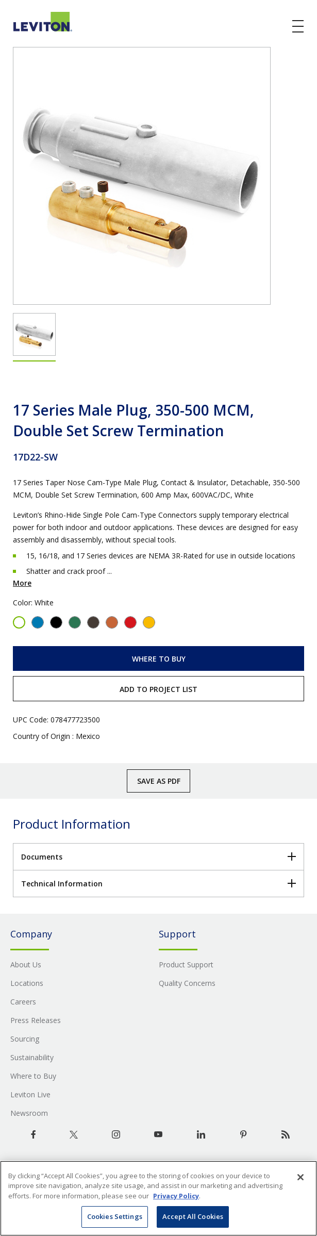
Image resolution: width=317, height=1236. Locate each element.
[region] (158, 1198)
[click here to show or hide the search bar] (277, 27)
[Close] (300, 1177)
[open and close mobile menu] (298, 26)
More (22, 583)
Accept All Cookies (192, 1216)
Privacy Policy (176, 1195)
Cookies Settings (114, 1216)
